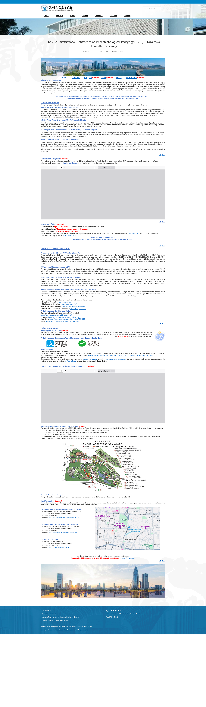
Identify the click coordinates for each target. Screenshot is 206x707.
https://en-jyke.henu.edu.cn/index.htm (74, 306)
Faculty (85, 16)
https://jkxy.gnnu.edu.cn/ (78, 309)
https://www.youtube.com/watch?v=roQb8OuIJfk (56, 315)
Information (131, 77)
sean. (65, 236)
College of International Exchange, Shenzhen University (60, 617)
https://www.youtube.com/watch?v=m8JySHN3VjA (64, 317)
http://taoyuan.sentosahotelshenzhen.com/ (63, 517)
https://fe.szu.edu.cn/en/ (69, 304)
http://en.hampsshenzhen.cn (58, 547)
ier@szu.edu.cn (133, 234)
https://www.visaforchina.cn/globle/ (115, 359)
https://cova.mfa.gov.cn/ (90, 359)
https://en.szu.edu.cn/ (65, 302)
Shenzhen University (49, 614)
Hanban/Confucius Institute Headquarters (55, 620)
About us (59, 16)
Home (46, 16)
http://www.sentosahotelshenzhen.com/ (62, 532)
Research (99, 16)
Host (118, 77)
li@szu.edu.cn (71, 236)
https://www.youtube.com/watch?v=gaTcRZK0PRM (67, 319)
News (72, 16)
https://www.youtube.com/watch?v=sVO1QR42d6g (62, 321)
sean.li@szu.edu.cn (128, 558)
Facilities (113, 16)
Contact (127, 16)
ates (104, 77)
